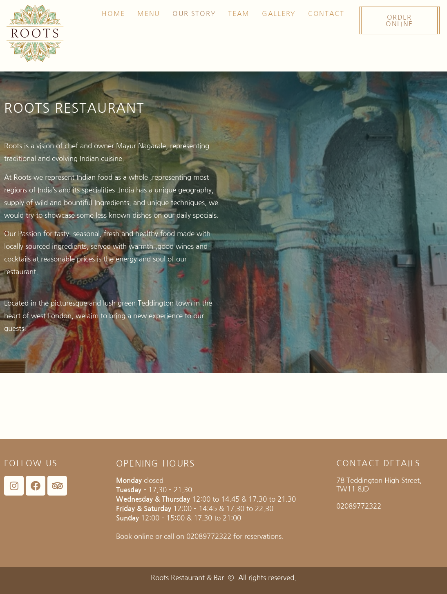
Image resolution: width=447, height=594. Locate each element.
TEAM (239, 13)
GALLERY (279, 13)
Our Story (194, 13)
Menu (148, 13)
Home (113, 13)
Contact (326, 13)
